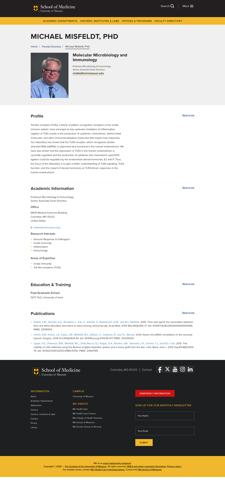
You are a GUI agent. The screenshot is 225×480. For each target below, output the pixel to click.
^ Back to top (187, 115)
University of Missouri (83, 396)
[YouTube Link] (175, 369)
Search (167, 6)
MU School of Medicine (84, 422)
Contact (147, 370)
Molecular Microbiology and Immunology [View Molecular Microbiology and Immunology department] (100, 57)
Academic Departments (60, 21)
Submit (144, 442)
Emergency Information (155, 393)
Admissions (36, 405)
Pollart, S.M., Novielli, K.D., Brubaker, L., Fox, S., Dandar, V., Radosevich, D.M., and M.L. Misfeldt (86, 322)
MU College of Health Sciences (87, 418)
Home (34, 46)
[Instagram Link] (182, 369)
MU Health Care (80, 409)
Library (34, 427)
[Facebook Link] (159, 369)
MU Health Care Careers (84, 413)
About (33, 396)
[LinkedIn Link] (190, 369)
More (188, 6)
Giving (34, 423)
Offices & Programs (137, 21)
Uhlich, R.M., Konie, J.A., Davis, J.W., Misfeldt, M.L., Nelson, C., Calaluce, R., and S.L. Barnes (84, 334)
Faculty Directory (168, 21)
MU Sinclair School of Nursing (87, 427)
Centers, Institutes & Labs (99, 21)
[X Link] (167, 369)
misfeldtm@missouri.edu (88, 73)
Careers (34, 410)
